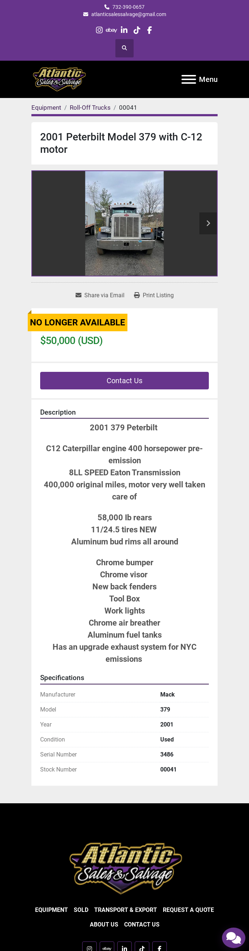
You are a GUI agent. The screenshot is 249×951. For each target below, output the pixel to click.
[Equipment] (46, 107)
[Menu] (188, 79)
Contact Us (124, 380)
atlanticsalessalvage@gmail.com (128, 14)
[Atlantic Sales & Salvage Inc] (124, 867)
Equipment (51, 909)
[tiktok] (137, 30)
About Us (104, 924)
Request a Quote (188, 909)
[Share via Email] (100, 295)
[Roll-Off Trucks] (90, 107)
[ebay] (112, 30)
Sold (81, 909)
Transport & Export (125, 909)
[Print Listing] (154, 295)
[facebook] (149, 30)
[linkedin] (124, 30)
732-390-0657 (128, 7)
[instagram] (99, 30)
